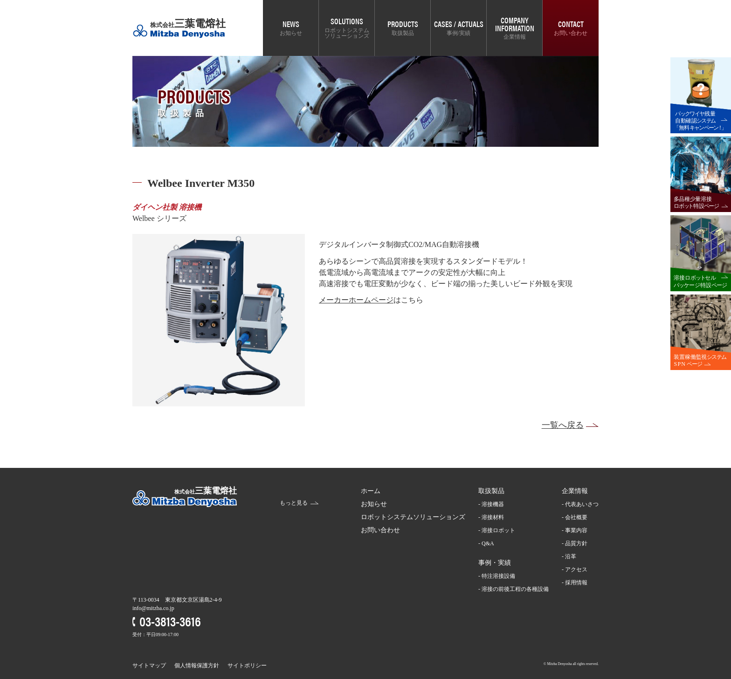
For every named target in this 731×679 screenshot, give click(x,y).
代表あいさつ (582, 504)
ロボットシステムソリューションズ (346, 33)
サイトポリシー (247, 665)
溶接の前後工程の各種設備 (515, 589)
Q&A (488, 543)
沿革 (570, 556)
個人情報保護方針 (196, 665)
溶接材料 (493, 517)
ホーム (370, 490)
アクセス (576, 569)
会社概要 (576, 517)
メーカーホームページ (356, 300)
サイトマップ (149, 665)
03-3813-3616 (170, 620)
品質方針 (576, 543)
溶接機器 (493, 504)
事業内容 (576, 530)
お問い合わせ (570, 33)
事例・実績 (494, 562)
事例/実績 (458, 33)
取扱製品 (403, 33)
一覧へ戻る (563, 425)
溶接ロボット (498, 530)
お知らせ (291, 33)
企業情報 (514, 37)
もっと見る (294, 503)
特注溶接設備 (498, 576)
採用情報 (576, 582)
